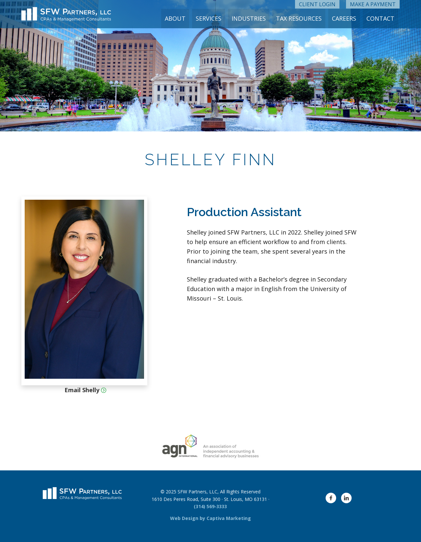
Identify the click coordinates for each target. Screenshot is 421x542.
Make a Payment (373, 4)
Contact (381, 19)
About (177, 19)
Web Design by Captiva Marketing (210, 518)
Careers (345, 19)
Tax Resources (300, 19)
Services (210, 19)
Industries (250, 19)
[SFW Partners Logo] (66, 14)
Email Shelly (84, 390)
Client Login (317, 4)
